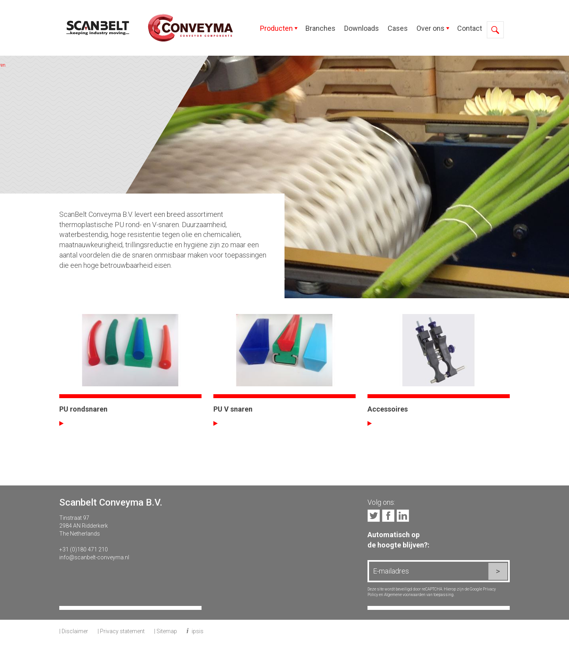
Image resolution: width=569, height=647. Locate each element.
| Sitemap (165, 631)
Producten (276, 28)
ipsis (197, 631)
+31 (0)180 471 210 (83, 549)
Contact (469, 28)
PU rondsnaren (83, 409)
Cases (398, 28)
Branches (320, 28)
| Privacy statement (121, 631)
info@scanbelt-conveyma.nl (94, 557)
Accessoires (387, 409)
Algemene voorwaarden (405, 594)
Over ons (430, 28)
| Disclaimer (73, 631)
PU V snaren (232, 409)
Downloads (361, 28)
